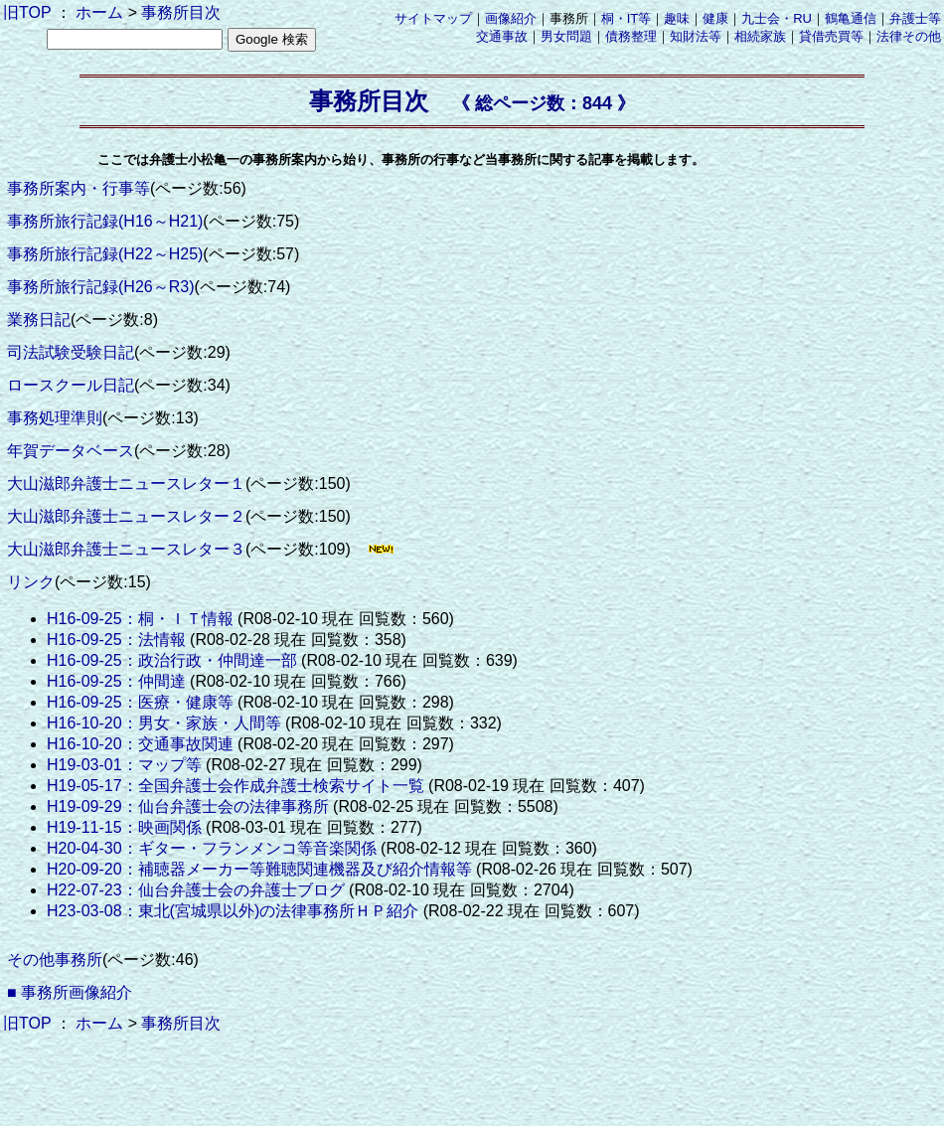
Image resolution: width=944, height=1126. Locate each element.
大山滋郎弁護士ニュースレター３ (126, 549)
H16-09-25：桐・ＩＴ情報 (140, 618)
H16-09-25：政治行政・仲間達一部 (172, 660)
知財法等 (695, 36)
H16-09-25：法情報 (116, 639)
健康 (715, 18)
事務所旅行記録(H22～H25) (105, 253)
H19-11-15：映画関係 (124, 827)
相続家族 (760, 36)
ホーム (99, 12)
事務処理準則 (54, 417)
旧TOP (27, 12)
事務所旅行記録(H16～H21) (105, 221)
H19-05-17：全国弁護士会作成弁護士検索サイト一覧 (235, 785)
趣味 (677, 18)
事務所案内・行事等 (78, 188)
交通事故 (502, 36)
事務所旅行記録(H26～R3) (100, 286)
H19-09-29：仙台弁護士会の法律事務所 (188, 806)
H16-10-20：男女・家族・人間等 (164, 723)
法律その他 (908, 36)
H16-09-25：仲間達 (116, 681)
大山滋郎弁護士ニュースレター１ (126, 483)
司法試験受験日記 (70, 352)
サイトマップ (433, 18)
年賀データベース (70, 450)
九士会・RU (776, 18)
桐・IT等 (626, 18)
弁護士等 (915, 18)
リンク (31, 581)
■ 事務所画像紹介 (69, 992)
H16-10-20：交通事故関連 (140, 743)
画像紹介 (511, 18)
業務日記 (39, 319)
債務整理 (631, 36)
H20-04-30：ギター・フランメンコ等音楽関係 (212, 848)
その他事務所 (54, 959)
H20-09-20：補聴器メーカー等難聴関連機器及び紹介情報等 (259, 869)
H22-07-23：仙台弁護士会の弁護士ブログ (196, 890)
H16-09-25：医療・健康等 (140, 702)
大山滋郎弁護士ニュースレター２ (126, 516)
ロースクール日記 (70, 385)
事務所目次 (181, 12)
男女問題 (566, 36)
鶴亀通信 (850, 18)
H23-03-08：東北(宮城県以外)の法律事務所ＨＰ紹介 (232, 910)
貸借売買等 (831, 36)
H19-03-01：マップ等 (124, 764)
